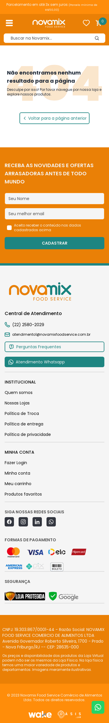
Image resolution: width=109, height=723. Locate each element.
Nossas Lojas (17, 403)
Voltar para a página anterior (54, 118)
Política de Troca (22, 413)
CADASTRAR (54, 243)
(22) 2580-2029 (28, 325)
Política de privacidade (28, 434)
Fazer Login (16, 463)
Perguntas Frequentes (35, 347)
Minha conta (17, 473)
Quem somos (19, 392)
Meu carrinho (18, 484)
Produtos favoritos (23, 494)
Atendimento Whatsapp (36, 362)
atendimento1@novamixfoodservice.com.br (47, 334)
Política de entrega (24, 424)
